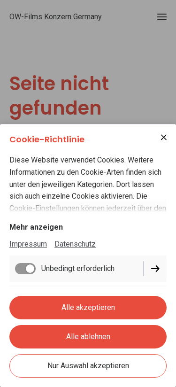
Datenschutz (75, 244)
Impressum (28, 244)
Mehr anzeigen (36, 227)
